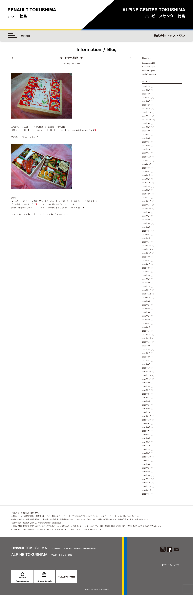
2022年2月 (146, 283)
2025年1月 (146, 153)
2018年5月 (146, 438)
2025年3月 (146, 146)
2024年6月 (146, 179)
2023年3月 (146, 235)
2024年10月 (146, 164)
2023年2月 (146, 238)
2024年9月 (146, 168)
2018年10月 (146, 420)
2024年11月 (146, 160)
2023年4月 (146, 231)
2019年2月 (146, 409)
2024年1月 (146, 197)
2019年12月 (146, 372)
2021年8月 (146, 305)
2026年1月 (146, 109)
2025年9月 (146, 123)
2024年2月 (146, 194)
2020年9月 (146, 346)
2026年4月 (146, 97)
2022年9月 (146, 257)
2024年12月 (146, 157)
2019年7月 (146, 390)
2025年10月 (146, 120)
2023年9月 (146, 212)
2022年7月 (146, 264)
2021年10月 (146, 298)
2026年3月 (146, 101)
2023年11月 (146, 205)
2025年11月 (146, 116)
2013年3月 (146, 475)
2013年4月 (146, 472)
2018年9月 (146, 423)
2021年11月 (146, 294)
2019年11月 (146, 375)
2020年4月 (146, 364)
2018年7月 (146, 431)
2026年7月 (146, 86)
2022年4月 (146, 275)
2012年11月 (146, 490)
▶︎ (130, 58)
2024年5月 (146, 183)
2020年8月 (146, 349)
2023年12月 (146, 201)
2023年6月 (146, 223)
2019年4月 (146, 401)
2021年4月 (146, 320)
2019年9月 (146, 383)
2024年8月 (146, 172)
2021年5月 (146, 316)
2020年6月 (146, 357)
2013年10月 (146, 457)
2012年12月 (146, 486)
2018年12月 (146, 416)
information (146, 63)
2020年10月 (146, 342)
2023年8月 (146, 216)
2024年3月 (146, 190)
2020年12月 (146, 335)
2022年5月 (146, 272)
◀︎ (12, 58)
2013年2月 (146, 479)
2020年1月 (146, 368)
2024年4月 (146, 186)
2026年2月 (146, 105)
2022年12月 (146, 246)
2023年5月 (146, 227)
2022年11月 (146, 249)
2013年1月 (146, 483)
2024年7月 (146, 175)
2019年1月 (146, 412)
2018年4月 (146, 442)
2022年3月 (146, 279)
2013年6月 (146, 464)
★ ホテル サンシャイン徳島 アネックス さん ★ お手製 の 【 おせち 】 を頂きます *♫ (54, 200)
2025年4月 (146, 142)
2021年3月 (146, 323)
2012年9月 (146, 494)
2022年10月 (146, 253)
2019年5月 (146, 398)
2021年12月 (146, 290)
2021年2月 (146, 327)
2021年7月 (146, 309)
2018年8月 (146, 427)
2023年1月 (146, 242)
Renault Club (147, 67)
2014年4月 (146, 453)
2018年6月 (146, 435)
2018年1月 (146, 446)
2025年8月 (146, 127)
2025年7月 (146, 131)
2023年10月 (146, 209)
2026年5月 (146, 94)
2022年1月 (146, 286)
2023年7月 (146, 220)
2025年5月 (146, 138)
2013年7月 (146, 460)
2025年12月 (146, 112)
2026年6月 (146, 90)
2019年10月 (146, 379)
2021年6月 (146, 312)
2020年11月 (146, 338)
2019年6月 (146, 394)
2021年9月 (146, 301)
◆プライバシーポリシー (171, 565)
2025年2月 (146, 149)
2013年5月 (146, 468)
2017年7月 (146, 449)
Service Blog (147, 70)
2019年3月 (146, 405)
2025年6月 (146, 135)
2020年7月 (146, 353)
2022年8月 (146, 260)
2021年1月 (146, 331)
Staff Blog (146, 74)
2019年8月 (146, 386)
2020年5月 (146, 360)
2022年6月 (146, 268)
